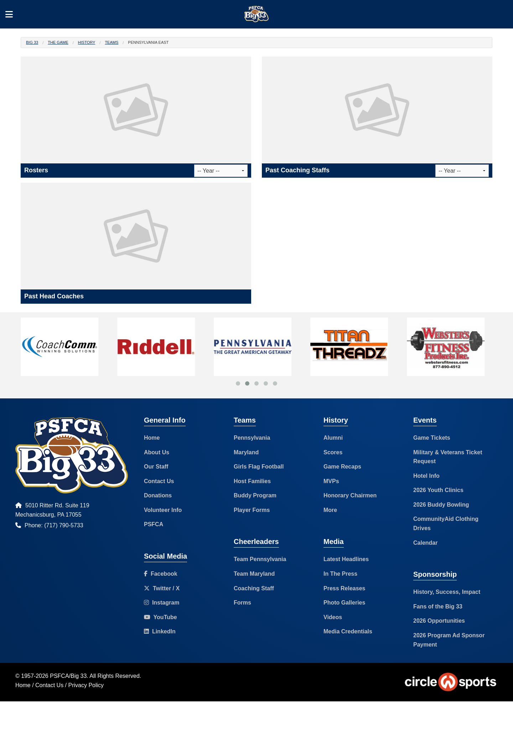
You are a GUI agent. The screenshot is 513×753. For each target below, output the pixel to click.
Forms (242, 603)
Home (152, 438)
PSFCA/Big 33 (68, 676)
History (86, 42)
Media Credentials (347, 631)
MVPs (331, 481)
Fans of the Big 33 (437, 606)
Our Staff (156, 467)
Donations (158, 495)
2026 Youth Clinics (438, 490)
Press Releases (344, 588)
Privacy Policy (86, 685)
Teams (111, 42)
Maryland (246, 452)
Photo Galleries (344, 603)
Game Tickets (431, 438)
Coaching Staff (254, 588)
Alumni (333, 438)
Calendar (425, 543)
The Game (58, 42)
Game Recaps (342, 467)
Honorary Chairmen (350, 495)
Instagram (161, 603)
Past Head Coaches (54, 296)
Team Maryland (254, 574)
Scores (332, 452)
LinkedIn (160, 631)
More (330, 510)
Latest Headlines (346, 559)
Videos (332, 617)
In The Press (340, 574)
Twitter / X (162, 588)
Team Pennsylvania (260, 559)
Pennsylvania (252, 438)
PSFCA (153, 524)
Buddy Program (255, 495)
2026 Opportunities (439, 621)
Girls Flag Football (259, 467)
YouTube (160, 617)
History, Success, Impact (446, 592)
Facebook (160, 574)
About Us (156, 452)
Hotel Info (426, 476)
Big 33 (32, 42)
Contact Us (159, 481)
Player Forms (252, 510)
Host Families (252, 481)
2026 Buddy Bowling (441, 505)
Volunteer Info (163, 510)
